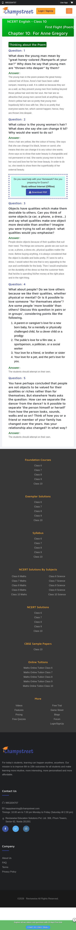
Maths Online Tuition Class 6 (38, 668)
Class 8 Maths (19, 585)
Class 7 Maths (19, 581)
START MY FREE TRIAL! (38, 927)
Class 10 (38, 483)
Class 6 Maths (19, 576)
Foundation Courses (38, 459)
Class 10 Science (57, 594)
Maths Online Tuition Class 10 (38, 686)
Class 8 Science (57, 585)
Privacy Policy (9, 872)
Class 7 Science (57, 581)
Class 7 (38, 470)
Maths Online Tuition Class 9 (38, 681)
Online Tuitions (38, 662)
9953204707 (10, 2)
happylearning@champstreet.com (22, 808)
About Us (6, 858)
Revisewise (32, 898)
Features (18, 710)
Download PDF (38, 192)
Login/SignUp (57, 723)
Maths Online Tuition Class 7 (38, 672)
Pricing (19, 714)
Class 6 (38, 465)
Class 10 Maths (19, 594)
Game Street (57, 710)
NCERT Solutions (38, 607)
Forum (57, 719)
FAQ (4, 862)
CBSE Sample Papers (38, 643)
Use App (64, 2)
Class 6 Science (57, 576)
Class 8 (38, 474)
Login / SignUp (45, 11)
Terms (5, 867)
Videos (19, 705)
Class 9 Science (57, 590)
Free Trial (57, 705)
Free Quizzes (19, 719)
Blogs (57, 714)
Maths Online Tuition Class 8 (38, 677)
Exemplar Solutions (38, 496)
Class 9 (38, 479)
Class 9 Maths (19, 590)
